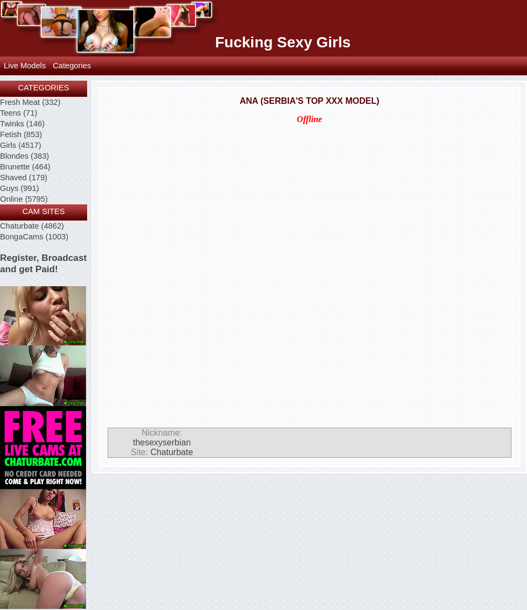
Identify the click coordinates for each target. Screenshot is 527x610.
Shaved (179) (23, 177)
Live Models (25, 65)
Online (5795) (24, 199)
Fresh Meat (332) (30, 102)
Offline (309, 119)
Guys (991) (19, 188)
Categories (72, 65)
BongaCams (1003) (34, 236)
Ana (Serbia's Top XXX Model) (310, 100)
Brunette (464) (25, 166)
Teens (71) (18, 113)
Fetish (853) (21, 134)
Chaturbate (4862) (32, 226)
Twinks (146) (22, 123)
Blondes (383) (24, 156)
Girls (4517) (20, 145)
